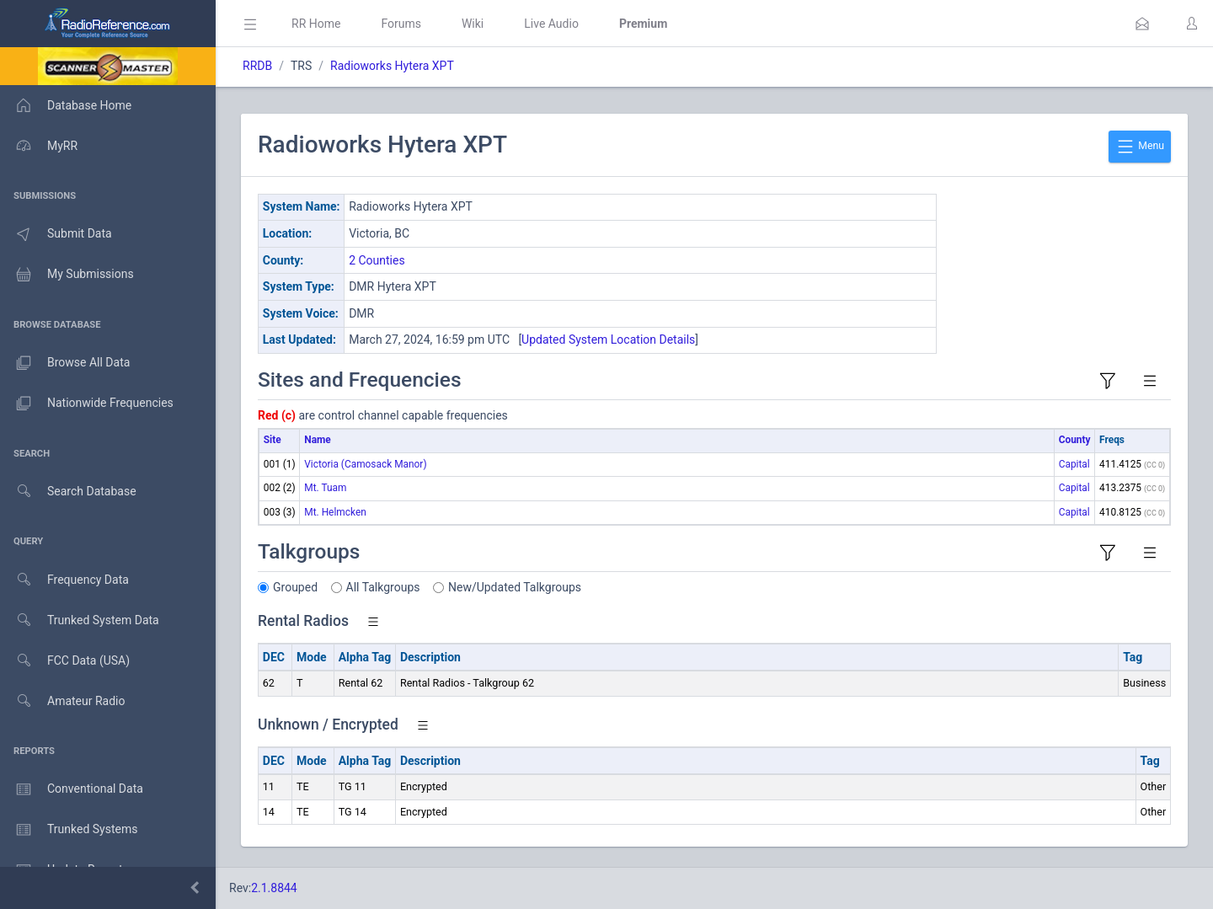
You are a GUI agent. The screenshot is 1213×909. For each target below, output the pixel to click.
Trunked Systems (68, 829)
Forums (401, 23)
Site (272, 440)
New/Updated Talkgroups (514, 587)
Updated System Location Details (608, 339)
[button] (1142, 23)
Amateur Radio (63, 701)
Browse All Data (65, 363)
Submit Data (56, 234)
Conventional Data (71, 789)
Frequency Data (64, 580)
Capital (1074, 464)
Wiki (473, 23)
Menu (1139, 146)
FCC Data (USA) (65, 661)
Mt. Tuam (325, 488)
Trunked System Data (79, 620)
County (1075, 440)
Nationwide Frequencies (87, 403)
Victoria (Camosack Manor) (365, 464)
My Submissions (67, 274)
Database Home (65, 105)
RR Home (315, 23)
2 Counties (377, 260)
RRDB (257, 65)
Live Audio (551, 23)
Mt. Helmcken (335, 512)
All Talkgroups (383, 587)
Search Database (68, 491)
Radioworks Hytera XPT (392, 65)
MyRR (38, 145)
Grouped (295, 587)
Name (317, 440)
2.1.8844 (274, 888)
